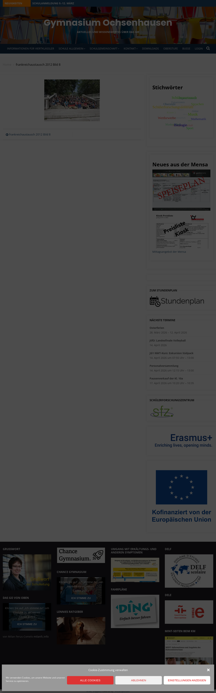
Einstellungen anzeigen (187, 680)
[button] (208, 670)
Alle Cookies (90, 680)
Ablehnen (138, 680)
